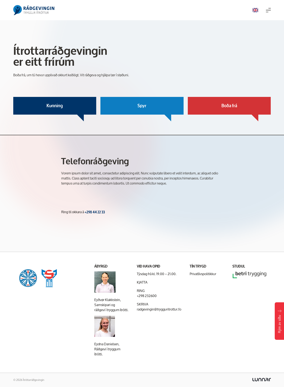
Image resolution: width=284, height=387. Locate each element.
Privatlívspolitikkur (203, 273)
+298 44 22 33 (95, 212)
